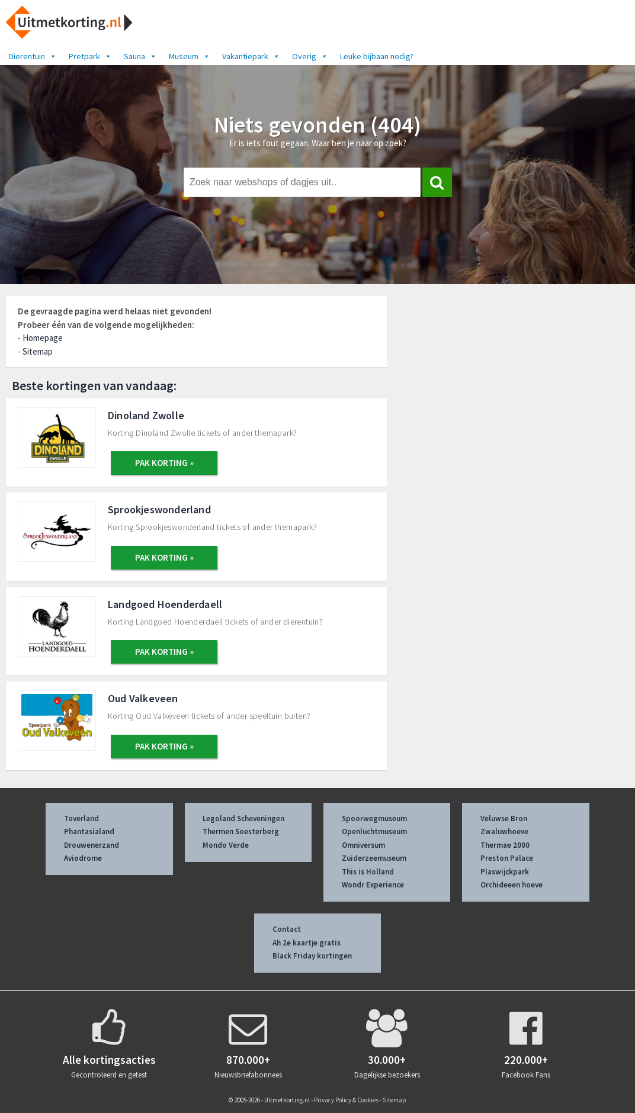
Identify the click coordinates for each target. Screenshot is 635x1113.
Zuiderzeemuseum (374, 858)
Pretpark (90, 56)
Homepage (43, 337)
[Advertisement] (517, 383)
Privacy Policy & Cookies (346, 1100)
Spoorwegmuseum (374, 818)
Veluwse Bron (503, 818)
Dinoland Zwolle (146, 415)
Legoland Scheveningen (243, 818)
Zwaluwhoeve (504, 831)
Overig (310, 56)
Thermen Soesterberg (241, 831)
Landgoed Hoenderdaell (165, 604)
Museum (189, 56)
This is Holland (368, 872)
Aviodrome (83, 858)
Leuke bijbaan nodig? (376, 56)
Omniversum (363, 845)
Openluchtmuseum (374, 831)
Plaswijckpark (504, 872)
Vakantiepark (251, 56)
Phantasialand (89, 831)
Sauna (140, 56)
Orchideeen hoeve (511, 885)
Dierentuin (33, 56)
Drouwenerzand (91, 845)
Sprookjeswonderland (159, 509)
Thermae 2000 (505, 845)
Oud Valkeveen (143, 698)
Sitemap (38, 351)
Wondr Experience (373, 885)
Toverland (81, 818)
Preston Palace (506, 858)
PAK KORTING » (164, 462)
